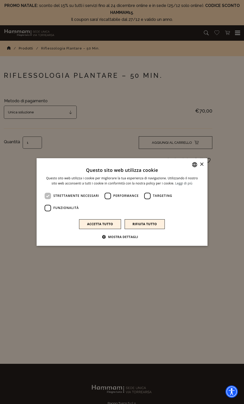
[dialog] (122, 202)
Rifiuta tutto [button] (145, 224)
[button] (122, 236)
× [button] (202, 164)
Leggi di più (184, 183)
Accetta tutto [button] (100, 224)
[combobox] (194, 164)
